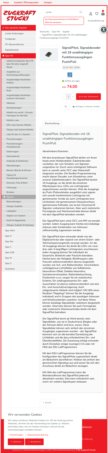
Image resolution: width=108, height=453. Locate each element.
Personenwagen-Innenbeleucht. (15, 145)
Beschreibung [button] (52, 123)
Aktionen (11, 103)
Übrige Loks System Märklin (20, 129)
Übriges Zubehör (15, 206)
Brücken (10, 192)
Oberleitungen (13, 165)
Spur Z (8, 263)
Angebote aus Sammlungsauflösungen (18, 73)
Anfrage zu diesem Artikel (86, 106)
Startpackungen (14, 107)
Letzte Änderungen (14, 33)
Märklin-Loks (13, 120)
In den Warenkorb (88, 96)
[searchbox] (61, 12)
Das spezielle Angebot (16, 27)
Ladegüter (11, 211)
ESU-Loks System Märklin (19, 125)
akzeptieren (34, 441)
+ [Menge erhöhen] (72, 96)
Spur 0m (9, 241)
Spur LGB (9, 252)
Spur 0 (8, 236)
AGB (49, 450)
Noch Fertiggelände (16, 220)
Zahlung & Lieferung (83, 439)
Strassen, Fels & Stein (17, 182)
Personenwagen (14, 139)
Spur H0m (10, 230)
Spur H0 (9, 55)
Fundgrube (10, 39)
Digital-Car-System (16, 215)
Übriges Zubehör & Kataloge (20, 225)
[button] (103, 14)
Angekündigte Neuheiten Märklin (18, 81)
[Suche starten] (81, 12)
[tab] (51, 123)
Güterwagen (13, 151)
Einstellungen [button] (15, 434)
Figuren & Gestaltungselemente (17, 177)
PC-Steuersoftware (14, 44)
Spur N (8, 257)
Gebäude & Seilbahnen (17, 161)
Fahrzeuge (12, 187)
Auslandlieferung (96, 20)
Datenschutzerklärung (36, 434)
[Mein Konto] (90, 14)
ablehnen (16, 441)
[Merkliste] (96, 14)
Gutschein (10, 268)
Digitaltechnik (11, 49)
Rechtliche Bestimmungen (34, 450)
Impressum (17, 450)
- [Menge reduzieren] (63, 96)
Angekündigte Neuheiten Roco (18, 89)
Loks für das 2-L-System (18, 134)
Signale (10, 196)
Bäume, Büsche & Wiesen (19, 170)
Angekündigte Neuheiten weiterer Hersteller (18, 97)
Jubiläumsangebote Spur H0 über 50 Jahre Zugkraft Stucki (20, 64)
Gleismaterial (13, 156)
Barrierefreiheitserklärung (63, 450)
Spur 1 (8, 247)
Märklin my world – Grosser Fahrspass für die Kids (20, 114)
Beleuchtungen (14, 201)
